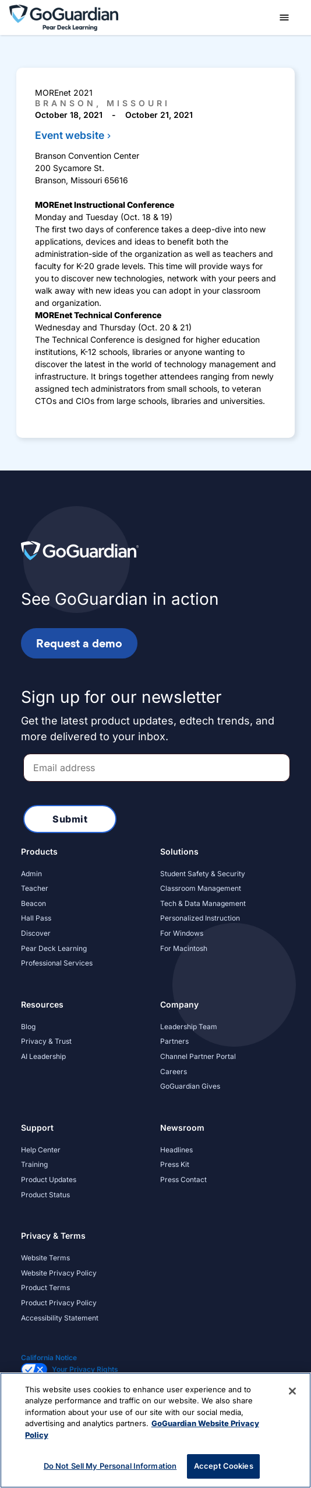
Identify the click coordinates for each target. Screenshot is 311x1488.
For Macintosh (183, 948)
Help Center (41, 1149)
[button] (284, 17)
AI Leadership (43, 1056)
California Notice (49, 1357)
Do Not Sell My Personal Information (110, 1465)
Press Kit (174, 1164)
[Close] (292, 1391)
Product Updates (48, 1179)
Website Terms (45, 1257)
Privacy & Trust (46, 1041)
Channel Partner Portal (198, 1056)
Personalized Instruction (200, 918)
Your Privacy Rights (85, 1369)
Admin (31, 873)
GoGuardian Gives (190, 1086)
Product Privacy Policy (59, 1302)
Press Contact (183, 1179)
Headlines (176, 1149)
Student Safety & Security (202, 873)
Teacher (34, 888)
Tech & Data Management (203, 903)
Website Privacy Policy (59, 1273)
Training (34, 1164)
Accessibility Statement (59, 1317)
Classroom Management (200, 888)
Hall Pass (36, 918)
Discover (36, 933)
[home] (63, 17)
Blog (28, 1026)
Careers (173, 1071)
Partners (174, 1041)
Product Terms (45, 1287)
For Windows (181, 933)
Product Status (45, 1194)
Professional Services (57, 963)
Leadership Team (188, 1026)
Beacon (33, 903)
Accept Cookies (223, 1465)
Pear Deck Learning (54, 948)
